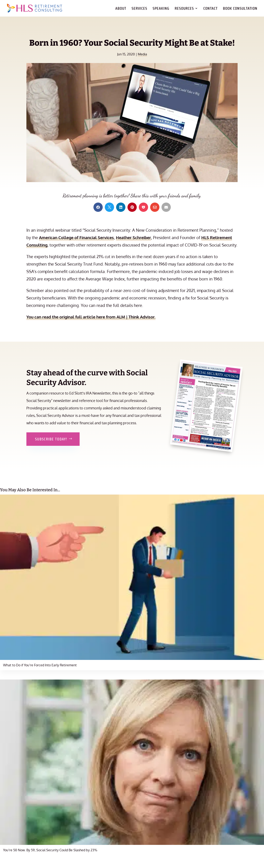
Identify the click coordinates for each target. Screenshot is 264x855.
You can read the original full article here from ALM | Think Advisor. (91, 317)
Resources (184, 9)
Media (142, 54)
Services (139, 9)
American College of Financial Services (76, 237)
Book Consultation (240, 9)
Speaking (161, 9)
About (120, 9)
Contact (210, 9)
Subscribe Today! (51, 439)
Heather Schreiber (133, 237)
